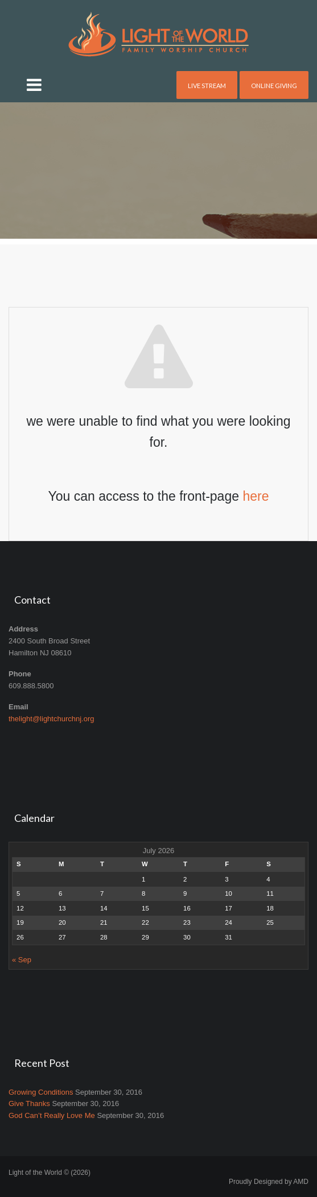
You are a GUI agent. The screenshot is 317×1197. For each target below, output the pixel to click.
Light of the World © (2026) (49, 1173)
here (255, 496)
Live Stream (207, 85)
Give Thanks (29, 1103)
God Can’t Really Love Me (52, 1115)
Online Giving (274, 85)
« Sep (21, 959)
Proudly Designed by (268, 1182)
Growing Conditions (41, 1092)
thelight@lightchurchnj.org (51, 718)
